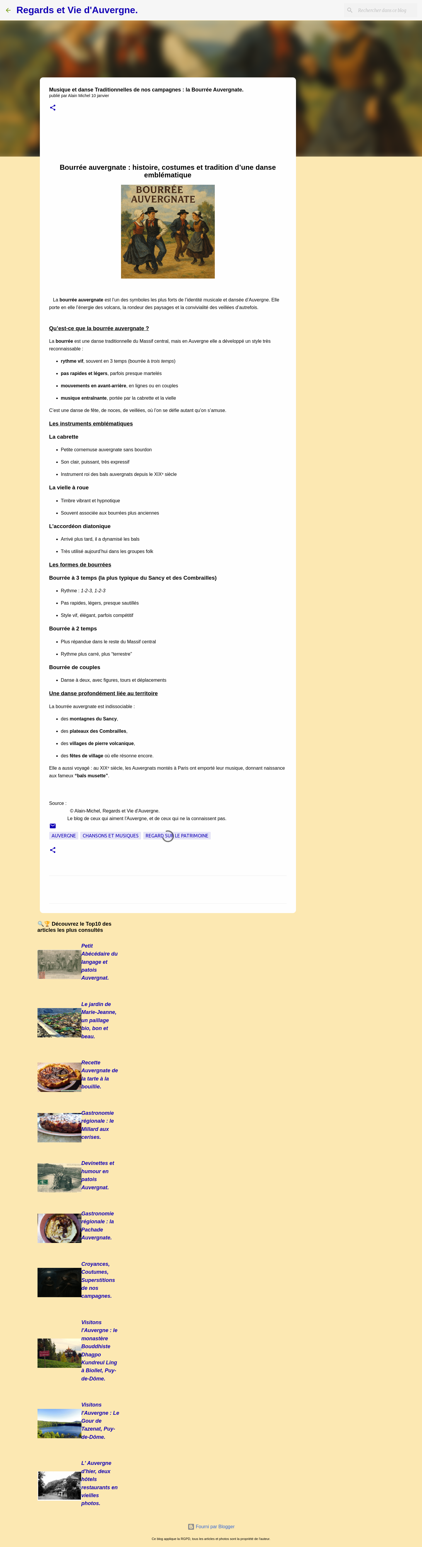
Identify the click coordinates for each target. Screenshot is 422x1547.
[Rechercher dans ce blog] (386, 10)
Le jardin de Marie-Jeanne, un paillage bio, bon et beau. (99, 1020)
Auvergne (64, 835)
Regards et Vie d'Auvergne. (77, 10)
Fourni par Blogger (211, 1526)
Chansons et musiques (111, 835)
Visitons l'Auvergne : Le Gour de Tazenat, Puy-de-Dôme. (100, 1421)
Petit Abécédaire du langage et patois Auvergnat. (99, 962)
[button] (52, 108)
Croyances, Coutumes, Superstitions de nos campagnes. (98, 1280)
